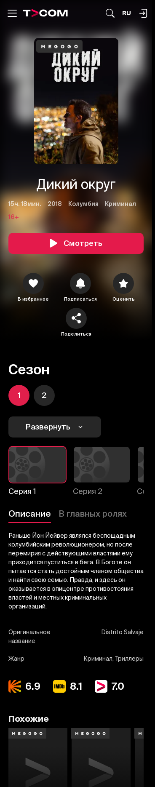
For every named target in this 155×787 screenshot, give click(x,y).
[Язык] (126, 13)
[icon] (33, 283)
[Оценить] (123, 283)
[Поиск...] (110, 13)
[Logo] (45, 13)
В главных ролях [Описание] (93, 513)
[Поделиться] (76, 318)
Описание (29, 513)
